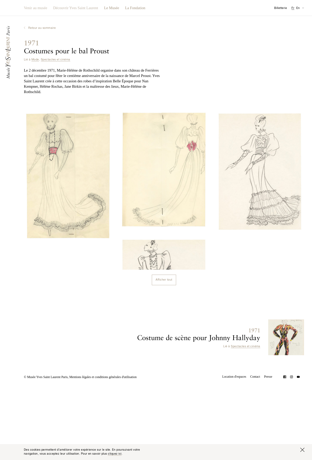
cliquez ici (114, 453)
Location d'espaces (234, 376)
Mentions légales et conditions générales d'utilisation (102, 377)
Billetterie (280, 8)
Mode (35, 59)
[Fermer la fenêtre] (302, 450)
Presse (268, 376)
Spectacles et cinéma (55, 59)
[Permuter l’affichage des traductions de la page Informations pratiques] (303, 7)
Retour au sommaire (42, 28)
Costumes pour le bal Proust (66, 47)
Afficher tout (164, 279)
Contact (255, 376)
